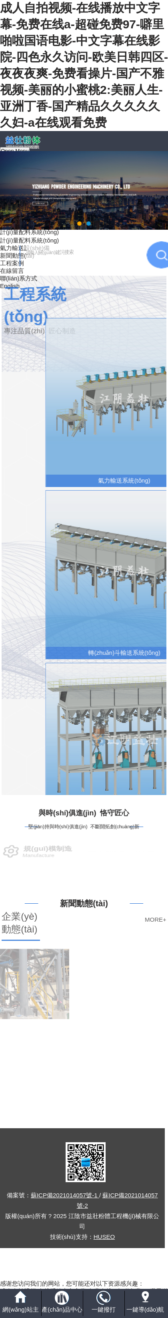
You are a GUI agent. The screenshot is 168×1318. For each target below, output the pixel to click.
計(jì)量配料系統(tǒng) (29, 232)
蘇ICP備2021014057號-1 (65, 1195)
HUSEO (104, 1236)
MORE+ (155, 919)
